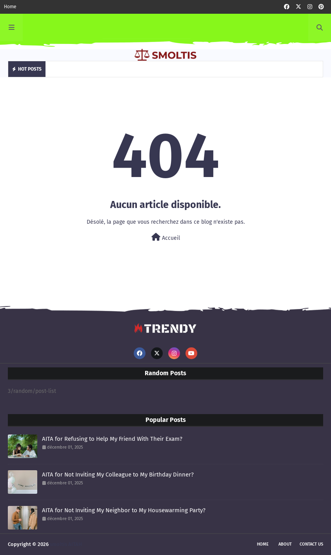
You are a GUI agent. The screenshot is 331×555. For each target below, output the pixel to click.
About (285, 544)
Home (10, 6)
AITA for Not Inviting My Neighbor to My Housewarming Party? (124, 510)
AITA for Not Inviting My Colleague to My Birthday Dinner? (118, 474)
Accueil (165, 237)
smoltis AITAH (66, 544)
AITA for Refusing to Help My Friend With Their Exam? (112, 438)
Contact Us (311, 544)
